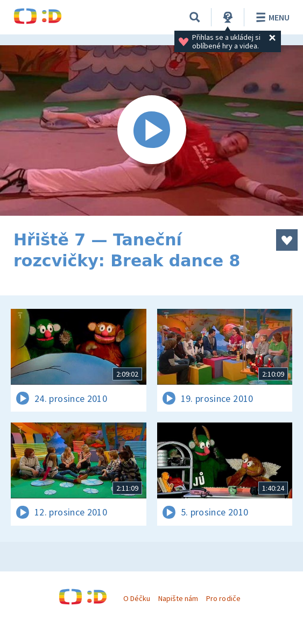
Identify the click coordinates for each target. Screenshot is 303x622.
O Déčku (136, 598)
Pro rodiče (223, 598)
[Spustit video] (151, 130)
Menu (271, 17)
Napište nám (178, 598)
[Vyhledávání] (195, 17)
